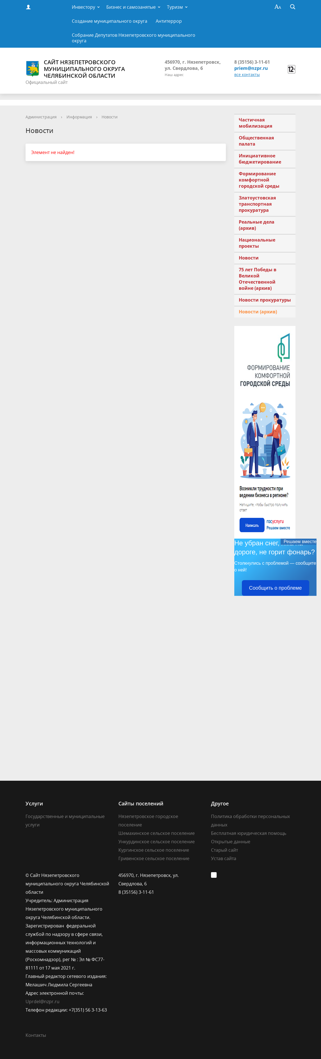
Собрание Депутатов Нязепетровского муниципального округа (133, 38)
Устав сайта (223, 858)
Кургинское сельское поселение (153, 850)
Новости (110, 117)
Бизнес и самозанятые (131, 7)
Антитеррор (169, 21)
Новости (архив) (258, 312)
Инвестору (83, 7)
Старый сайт (224, 850)
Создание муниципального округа (109, 21)
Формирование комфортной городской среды (259, 180)
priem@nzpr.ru (251, 68)
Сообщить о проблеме (275, 588)
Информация (79, 117)
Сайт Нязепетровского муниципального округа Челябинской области (75, 69)
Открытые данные (230, 842)
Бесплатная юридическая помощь (248, 833)
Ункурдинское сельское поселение (156, 842)
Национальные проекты (257, 243)
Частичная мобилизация (255, 123)
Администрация (41, 117)
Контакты (36, 1035)
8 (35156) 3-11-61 (252, 62)
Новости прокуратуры (265, 300)
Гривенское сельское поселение (153, 858)
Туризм (175, 7)
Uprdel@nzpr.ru (42, 1001)
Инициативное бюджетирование (260, 159)
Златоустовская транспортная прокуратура (257, 204)
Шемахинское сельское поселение (156, 833)
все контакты (247, 74)
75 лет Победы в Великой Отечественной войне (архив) (257, 279)
